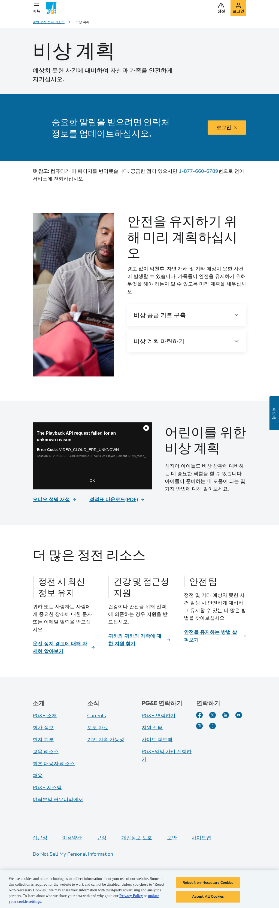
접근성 (40, 837)
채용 (38, 775)
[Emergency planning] (92, 455)
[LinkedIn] (225, 715)
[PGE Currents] (212, 726)
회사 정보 (43, 727)
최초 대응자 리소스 (54, 763)
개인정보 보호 (136, 837)
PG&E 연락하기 (158, 715)
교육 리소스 (46, 751)
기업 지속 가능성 (105, 739)
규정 (102, 837)
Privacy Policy (131, 897)
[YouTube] (238, 715)
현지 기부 (43, 739)
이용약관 (72, 837)
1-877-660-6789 (198, 171)
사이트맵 (201, 837)
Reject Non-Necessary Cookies (208, 883)
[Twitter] (212, 715)
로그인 (227, 127)
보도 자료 (97, 727)
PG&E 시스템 (47, 787)
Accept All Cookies (208, 897)
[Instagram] (199, 726)
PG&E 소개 (45, 715)
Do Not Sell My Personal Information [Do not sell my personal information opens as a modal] (73, 854)
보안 (172, 837)
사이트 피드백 (157, 739)
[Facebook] (199, 715)
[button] (37, 8)
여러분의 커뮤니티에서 (58, 799)
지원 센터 (152, 727)
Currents (96, 715)
